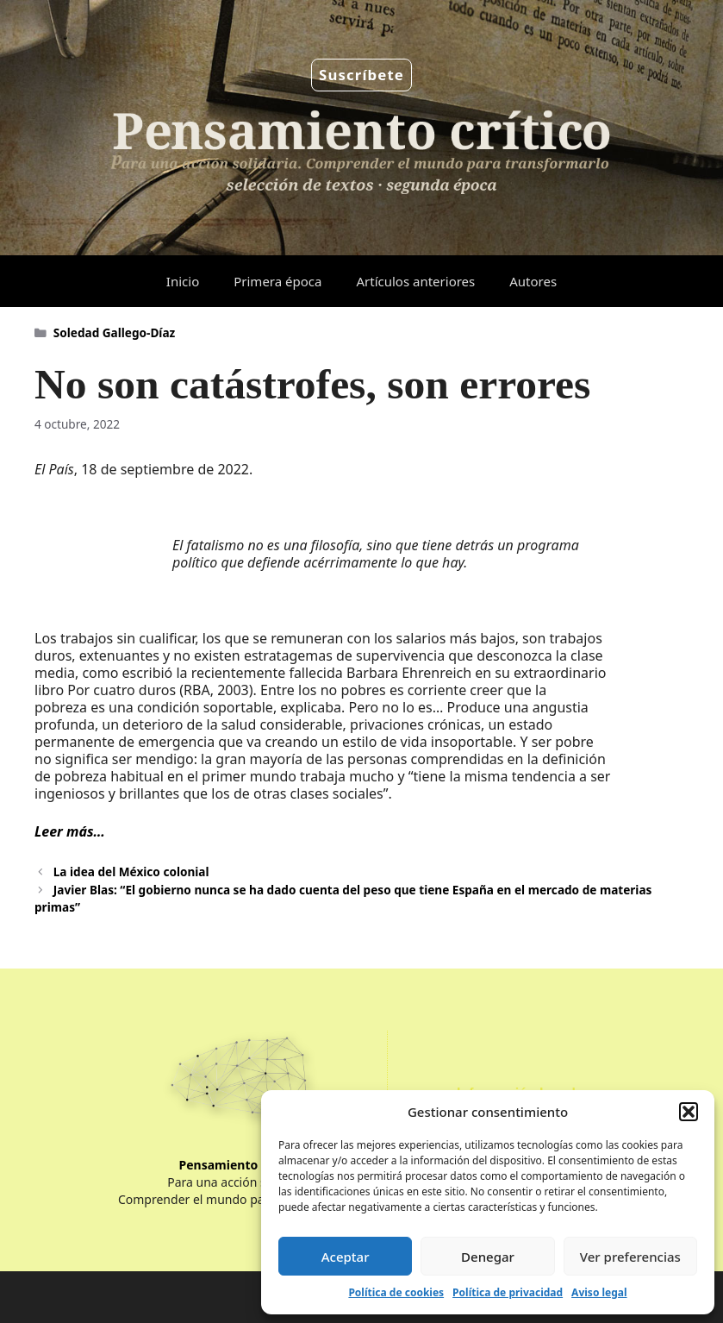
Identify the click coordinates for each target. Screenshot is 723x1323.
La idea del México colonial (131, 871)
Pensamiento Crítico (240, 1165)
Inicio (182, 281)
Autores (533, 281)
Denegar (487, 1256)
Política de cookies (396, 1292)
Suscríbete (361, 75)
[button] (688, 1111)
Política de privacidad (507, 1292)
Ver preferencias (630, 1256)
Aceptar (345, 1256)
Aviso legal (598, 1292)
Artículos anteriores (415, 281)
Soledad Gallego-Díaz (114, 332)
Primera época (277, 281)
